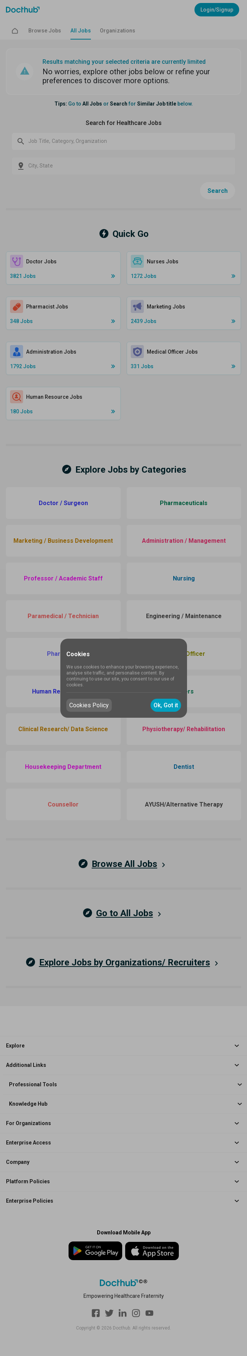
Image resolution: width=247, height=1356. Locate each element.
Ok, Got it (165, 705)
